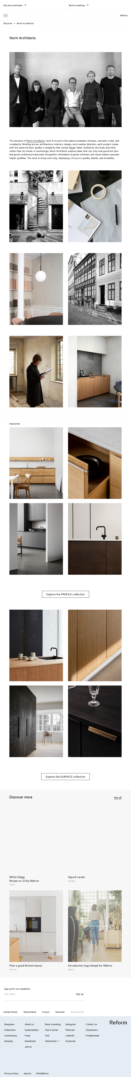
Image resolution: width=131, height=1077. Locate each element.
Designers (9, 1024)
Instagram (71, 1024)
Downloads (30, 1040)
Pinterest (70, 1029)
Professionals (92, 1035)
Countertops (10, 1035)
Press (27, 1035)
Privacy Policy (11, 1073)
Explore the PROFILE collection (65, 594)
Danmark (60, 1011)
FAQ (47, 1035)
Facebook (70, 1040)
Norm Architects (36, 140)
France (45, 1011)
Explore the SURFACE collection (65, 776)
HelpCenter (52, 1040)
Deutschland (30, 1011)
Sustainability (32, 1029)
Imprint (27, 1073)
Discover (7, 23)
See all (118, 797)
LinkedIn (70, 1035)
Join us (28, 1046)
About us (29, 1024)
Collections (10, 1029)
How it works (51, 1029)
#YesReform (42, 1073)
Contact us (91, 1024)
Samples (8, 1040)
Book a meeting (53, 1024)
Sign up (80, 993)
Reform (124, 15)
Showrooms (91, 1029)
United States (10, 1011)
